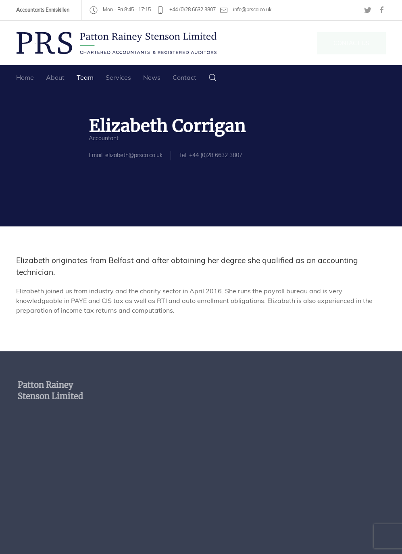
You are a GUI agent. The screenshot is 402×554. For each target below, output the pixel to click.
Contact (184, 77)
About (55, 77)
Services (118, 77)
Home (25, 77)
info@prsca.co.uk (245, 10)
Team (85, 77)
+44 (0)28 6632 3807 (186, 9)
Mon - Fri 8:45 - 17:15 (120, 9)
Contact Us (351, 43)
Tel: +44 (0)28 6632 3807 (210, 155)
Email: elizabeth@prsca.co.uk (125, 155)
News (151, 77)
